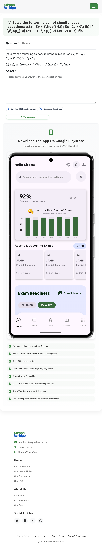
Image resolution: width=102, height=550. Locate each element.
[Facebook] (25, 521)
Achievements (21, 500)
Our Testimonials (22, 476)
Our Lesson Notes (23, 471)
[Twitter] (17, 521)
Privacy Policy (22, 536)
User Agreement (40, 536)
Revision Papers (22, 466)
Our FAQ (18, 481)
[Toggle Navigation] (94, 6)
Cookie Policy (58, 536)
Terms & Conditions (77, 536)
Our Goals (19, 505)
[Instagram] (40, 521)
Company (19, 495)
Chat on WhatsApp (27, 452)
